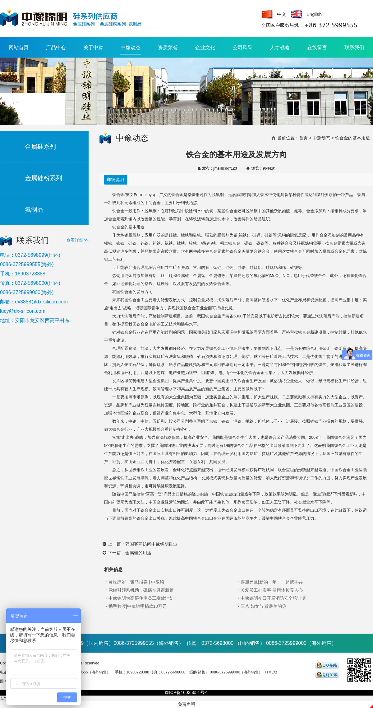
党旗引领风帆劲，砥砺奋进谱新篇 (141, 590)
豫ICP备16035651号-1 (186, 692)
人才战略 (280, 47)
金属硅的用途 (138, 552)
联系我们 (354, 47)
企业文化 (205, 47)
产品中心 (56, 47)
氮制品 (34, 209)
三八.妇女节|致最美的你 (264, 606)
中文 (281, 14)
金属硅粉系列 (43, 178)
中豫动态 (130, 49)
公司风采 (242, 47)
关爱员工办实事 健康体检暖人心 (272, 590)
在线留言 (317, 47)
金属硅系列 (40, 146)
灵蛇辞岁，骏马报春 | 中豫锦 (136, 581)
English (314, 14)
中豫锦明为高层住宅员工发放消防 (141, 598)
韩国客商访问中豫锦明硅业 (151, 544)
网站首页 (19, 47)
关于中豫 (93, 47)
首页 (303, 137)
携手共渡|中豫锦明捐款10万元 (137, 606)
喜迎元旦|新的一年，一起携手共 (272, 581)
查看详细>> (77, 240)
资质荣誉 (168, 47)
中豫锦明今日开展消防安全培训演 (273, 598)
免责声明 (186, 704)
